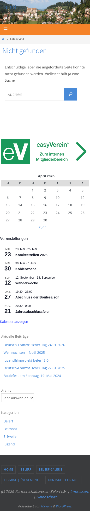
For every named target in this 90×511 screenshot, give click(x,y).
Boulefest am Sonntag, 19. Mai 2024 (32, 375)
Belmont (10, 429)
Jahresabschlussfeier (32, 312)
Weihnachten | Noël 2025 (24, 352)
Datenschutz (46, 496)
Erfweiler (11, 436)
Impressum (79, 491)
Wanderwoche (26, 283)
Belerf (9, 6)
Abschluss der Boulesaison (37, 297)
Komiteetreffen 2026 (31, 255)
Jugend (9, 444)
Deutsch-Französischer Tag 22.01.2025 (34, 368)
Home (8, 469)
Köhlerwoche (25, 269)
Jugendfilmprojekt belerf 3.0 (26, 360)
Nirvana (46, 506)
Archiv (6, 390)
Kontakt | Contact (63, 480)
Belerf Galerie (50, 469)
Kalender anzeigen (14, 322)
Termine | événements (22, 480)
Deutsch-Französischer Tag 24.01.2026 (34, 345)
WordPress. (64, 506)
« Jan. (43, 227)
